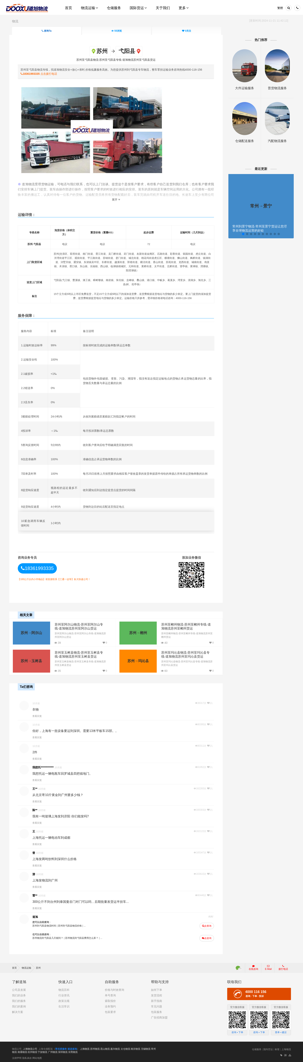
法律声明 (17, 1056)
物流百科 (63, 988)
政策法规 (63, 999)
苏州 (38, 966)
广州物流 (52, 1050)
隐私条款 (27, 1056)
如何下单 (156, 988)
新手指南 (156, 999)
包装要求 (110, 1010)
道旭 (38, 915)
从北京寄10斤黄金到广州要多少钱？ (60, 794)
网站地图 (37, 1056)
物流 (15, 21)
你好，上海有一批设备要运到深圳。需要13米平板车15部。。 (78, 730)
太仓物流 (125, 1047)
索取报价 (110, 999)
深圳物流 (63, 1050)
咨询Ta (46, 30)
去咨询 (205, 937)
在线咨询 (253, 966)
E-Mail (268, 966)
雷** (37, 894)
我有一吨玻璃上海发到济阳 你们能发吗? (63, 815)
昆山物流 (105, 1047)
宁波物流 (42, 1050)
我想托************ (45, 766)
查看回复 (40, 715)
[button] (241, 234)
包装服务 (156, 1010)
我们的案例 (19, 1005)
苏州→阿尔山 (31, 632)
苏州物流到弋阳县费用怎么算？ (84, 937)
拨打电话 (283, 966)
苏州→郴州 (136, 632)
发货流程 (156, 994)
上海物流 (84, 1047)
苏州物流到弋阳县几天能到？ (50, 937)
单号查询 (110, 994)
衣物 (38, 708)
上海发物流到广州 (47, 879)
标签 (277, 1048)
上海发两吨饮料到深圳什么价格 (57, 858)
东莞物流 (73, 1050)
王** (37, 787)
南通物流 (22, 1050)
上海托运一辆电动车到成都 (54, 836)
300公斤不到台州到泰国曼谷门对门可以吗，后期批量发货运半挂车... (83, 900)
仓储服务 (256, 1048)
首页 (16, 966)
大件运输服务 (242, 88)
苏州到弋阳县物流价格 (72, 924)
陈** (37, 809)
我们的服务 (19, 999)
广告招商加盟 (159, 1016)
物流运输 (28, 966)
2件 (37, 751)
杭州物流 (32, 1050)
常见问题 (156, 1005)
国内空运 (268, 1048)
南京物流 (135, 1047)
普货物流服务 (274, 88)
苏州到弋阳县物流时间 (47, 924)
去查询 (205, 925)
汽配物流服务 (274, 141)
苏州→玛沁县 (135, 660)
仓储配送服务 (242, 141)
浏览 (117, 30)
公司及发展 (19, 988)
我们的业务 (19, 994)
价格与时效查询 (114, 988)
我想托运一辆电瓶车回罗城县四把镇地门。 (65, 772)
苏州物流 (95, 1047)
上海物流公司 (30, 1047)
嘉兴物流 (115, 1047)
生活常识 (63, 1005)
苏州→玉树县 (31, 660)
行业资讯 (63, 994)
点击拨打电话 (41, 73)
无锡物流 (145, 1047)
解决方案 (17, 1010)
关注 (186, 30)
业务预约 (110, 1005)
